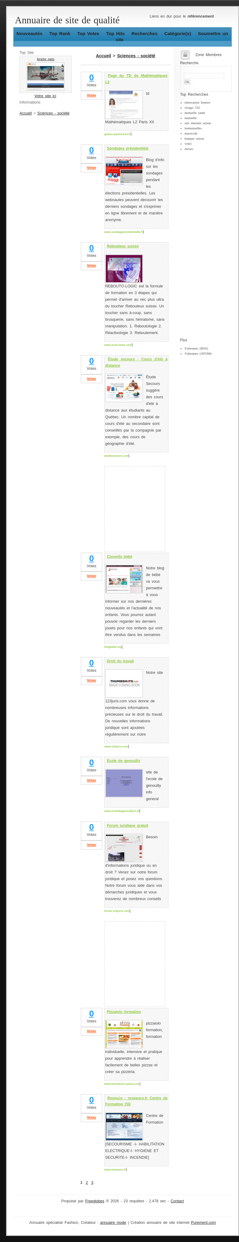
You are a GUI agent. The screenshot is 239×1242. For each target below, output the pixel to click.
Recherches (145, 33)
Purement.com (203, 1222)
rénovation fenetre (197, 102)
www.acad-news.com (118, 344)
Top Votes (88, 33)
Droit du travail (120, 661)
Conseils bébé (119, 557)
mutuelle (191, 118)
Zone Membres (208, 55)
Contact (177, 1201)
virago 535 (192, 107)
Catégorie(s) (178, 33)
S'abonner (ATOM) (198, 353)
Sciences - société (53, 113)
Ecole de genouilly (123, 761)
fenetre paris (45, 59)
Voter (91, 95)
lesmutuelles (193, 128)
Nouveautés (29, 33)
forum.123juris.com (117, 910)
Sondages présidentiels (128, 148)
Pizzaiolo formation (124, 1012)
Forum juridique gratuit (127, 825)
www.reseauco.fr (115, 1169)
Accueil (25, 113)
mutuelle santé (195, 112)
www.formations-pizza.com (122, 1083)
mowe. (189, 149)
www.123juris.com (116, 746)
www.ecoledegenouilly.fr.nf (121, 811)
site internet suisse (198, 123)
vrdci (188, 143)
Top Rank (60, 33)
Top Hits (115, 33)
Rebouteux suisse (123, 246)
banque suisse (194, 138)
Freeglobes (94, 1201)
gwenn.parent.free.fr (117, 134)
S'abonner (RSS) (196, 348)
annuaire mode (113, 1222)
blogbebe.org (113, 646)
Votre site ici (45, 96)
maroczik (191, 133)
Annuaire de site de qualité (67, 20)
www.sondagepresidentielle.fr (123, 231)
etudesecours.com (116, 455)
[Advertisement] (204, 244)
